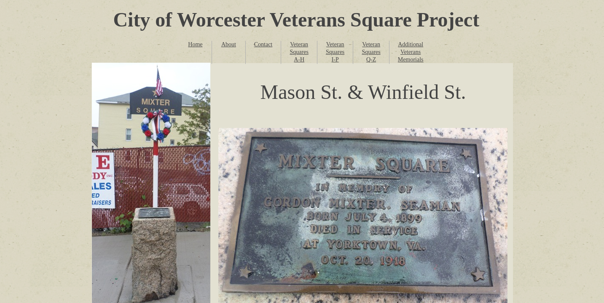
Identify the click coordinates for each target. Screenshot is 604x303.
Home (195, 44)
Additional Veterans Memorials (411, 52)
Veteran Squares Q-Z (371, 52)
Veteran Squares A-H (299, 52)
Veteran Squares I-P (335, 52)
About (228, 44)
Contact (263, 44)
